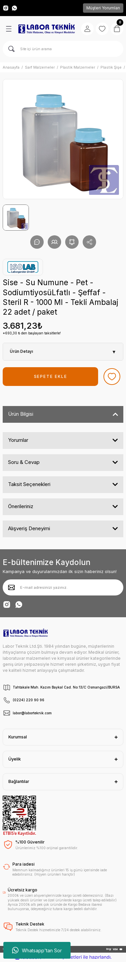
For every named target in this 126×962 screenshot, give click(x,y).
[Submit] (11, 587)
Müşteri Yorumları (103, 7)
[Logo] (46, 28)
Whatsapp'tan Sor (37, 950)
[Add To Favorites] (111, 376)
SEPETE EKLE (50, 376)
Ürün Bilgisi (20, 414)
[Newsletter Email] (63, 587)
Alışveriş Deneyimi (29, 528)
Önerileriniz (20, 506)
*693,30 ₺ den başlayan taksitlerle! (32, 333)
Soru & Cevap (24, 462)
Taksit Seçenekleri (29, 484)
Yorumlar (18, 440)
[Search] (63, 49)
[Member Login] (87, 29)
